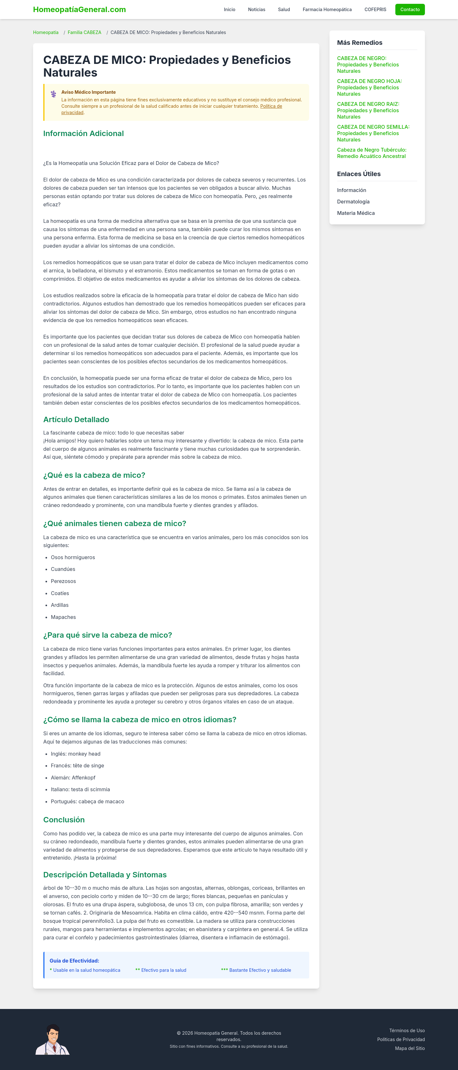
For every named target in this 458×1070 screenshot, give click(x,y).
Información (351, 190)
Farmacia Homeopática (327, 9)
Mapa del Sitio (410, 1048)
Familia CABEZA (84, 32)
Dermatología (353, 201)
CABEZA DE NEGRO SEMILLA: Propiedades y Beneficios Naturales (373, 133)
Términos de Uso (407, 1030)
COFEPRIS (375, 9)
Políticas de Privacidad (401, 1039)
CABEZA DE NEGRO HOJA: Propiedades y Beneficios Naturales (369, 87)
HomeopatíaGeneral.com (79, 9)
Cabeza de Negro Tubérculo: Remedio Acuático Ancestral (371, 153)
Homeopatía (46, 32)
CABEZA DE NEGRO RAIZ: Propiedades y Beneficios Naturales (368, 110)
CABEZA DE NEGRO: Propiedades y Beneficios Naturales (368, 64)
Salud (284, 9)
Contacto (410, 9)
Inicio (229, 9)
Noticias (256, 9)
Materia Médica (356, 213)
